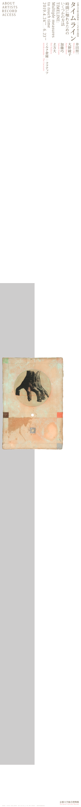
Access (9, 15)
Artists (9, 8)
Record (9, 12)
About (9, 4)
